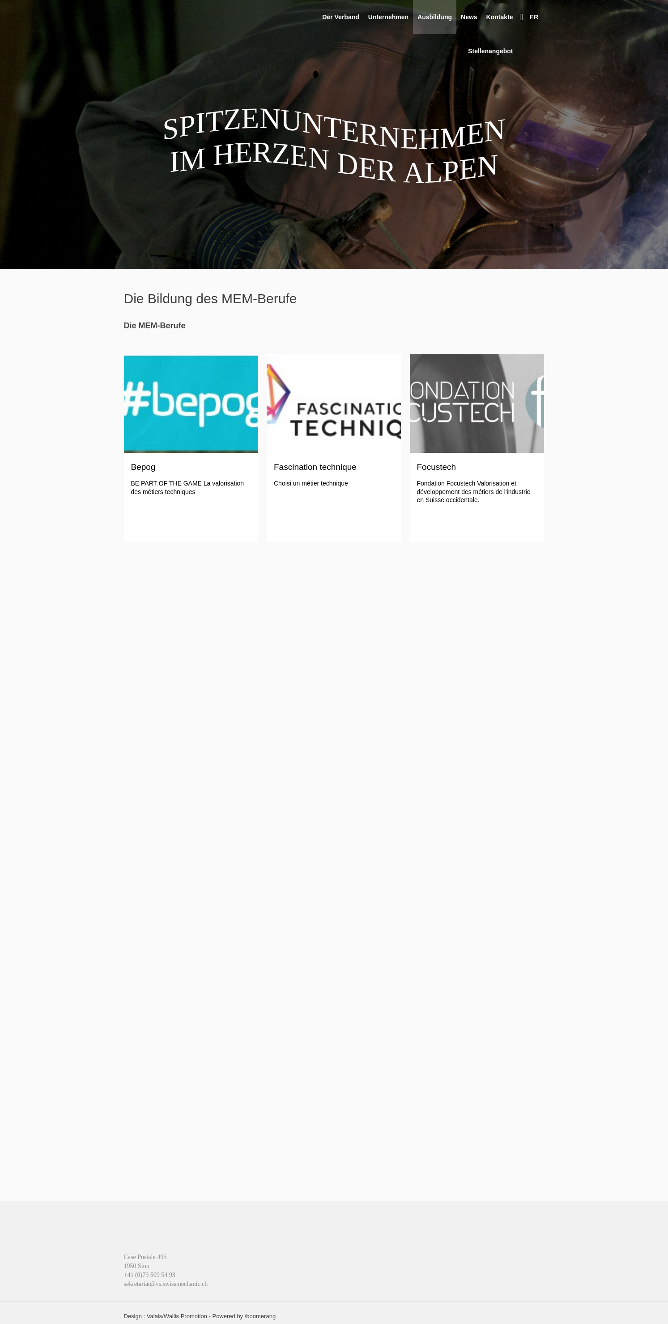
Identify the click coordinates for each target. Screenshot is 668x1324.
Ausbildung (434, 17)
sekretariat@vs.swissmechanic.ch (166, 1284)
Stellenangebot (490, 51)
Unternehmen (388, 17)
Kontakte (499, 17)
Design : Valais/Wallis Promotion (165, 1316)
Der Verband (340, 17)
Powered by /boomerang (244, 1316)
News (469, 17)
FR (534, 17)
